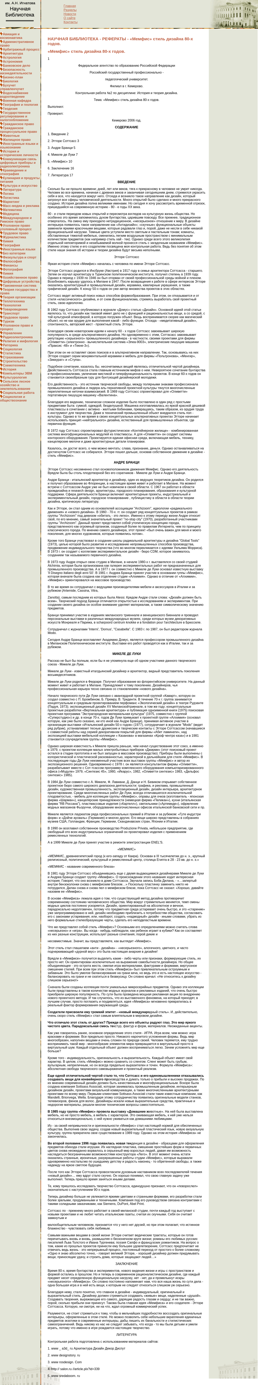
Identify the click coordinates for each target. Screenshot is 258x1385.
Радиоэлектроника (18, 337)
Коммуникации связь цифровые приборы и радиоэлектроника (18, 162)
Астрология (12, 57)
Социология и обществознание (13, 398)
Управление (12, 333)
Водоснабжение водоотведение (14, 94)
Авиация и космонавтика (11, 35)
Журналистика (14, 237)
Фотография (13, 269)
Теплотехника (14, 301)
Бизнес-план (13, 77)
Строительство (15, 361)
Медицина (11, 214)
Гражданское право (18, 124)
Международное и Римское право (16, 219)
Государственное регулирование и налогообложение (15, 116)
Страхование (13, 357)
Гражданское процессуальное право (18, 129)
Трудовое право (16, 233)
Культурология (15, 377)
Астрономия (13, 61)
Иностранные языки (19, 249)
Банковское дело (16, 65)
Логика (8, 193)
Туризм (8, 321)
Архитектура (13, 53)
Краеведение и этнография (13, 172)
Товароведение (15, 309)
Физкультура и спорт (19, 257)
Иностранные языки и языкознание (19, 145)
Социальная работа (18, 392)
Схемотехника (14, 365)
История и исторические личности (19, 153)
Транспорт (11, 313)
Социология (12, 349)
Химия (8, 241)
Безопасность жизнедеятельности (16, 71)
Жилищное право (17, 139)
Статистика (12, 353)
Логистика (11, 197)
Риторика (10, 345)
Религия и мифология (20, 341)
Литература (12, 189)
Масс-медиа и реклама (21, 205)
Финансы (10, 265)
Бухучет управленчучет (12, 87)
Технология (12, 305)
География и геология (20, 104)
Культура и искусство (20, 185)
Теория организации (19, 297)
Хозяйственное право (20, 277)
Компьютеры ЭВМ (17, 373)
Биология (10, 81)
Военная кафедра (17, 100)
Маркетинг (11, 201)
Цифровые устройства (21, 281)
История (9, 369)
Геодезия (10, 108)
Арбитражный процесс (21, 49)
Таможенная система (19, 285)
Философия (12, 261)
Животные (11, 135)
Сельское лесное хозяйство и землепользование (15, 385)
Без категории (14, 253)
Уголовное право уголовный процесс (16, 227)
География (11, 245)
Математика (12, 210)
